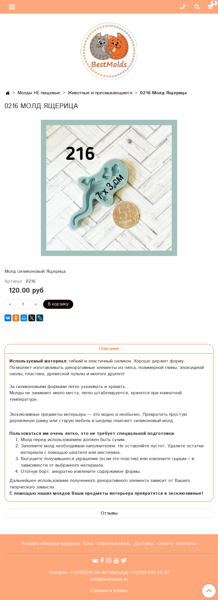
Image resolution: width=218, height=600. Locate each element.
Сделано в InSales (108, 591)
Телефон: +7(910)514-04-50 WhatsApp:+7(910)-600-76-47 (109, 572)
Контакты (187, 543)
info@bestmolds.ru (109, 579)
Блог (88, 543)
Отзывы (109, 513)
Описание (109, 348)
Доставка (144, 543)
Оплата (165, 543)
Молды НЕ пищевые (39, 93)
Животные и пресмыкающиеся (100, 93)
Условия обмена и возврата (50, 543)
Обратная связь (114, 543)
